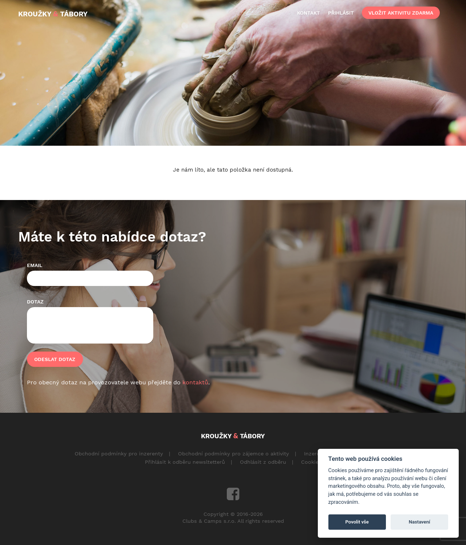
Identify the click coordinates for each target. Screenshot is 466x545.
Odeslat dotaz (54, 359)
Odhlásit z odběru (263, 462)
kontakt (308, 13)
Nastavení (419, 522)
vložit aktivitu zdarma (400, 13)
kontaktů (195, 382)
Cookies (311, 462)
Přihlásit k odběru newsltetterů (185, 462)
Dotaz (35, 302)
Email (34, 265)
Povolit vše (357, 522)
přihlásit (341, 13)
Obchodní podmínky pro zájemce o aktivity (233, 453)
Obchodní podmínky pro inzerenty (119, 453)
